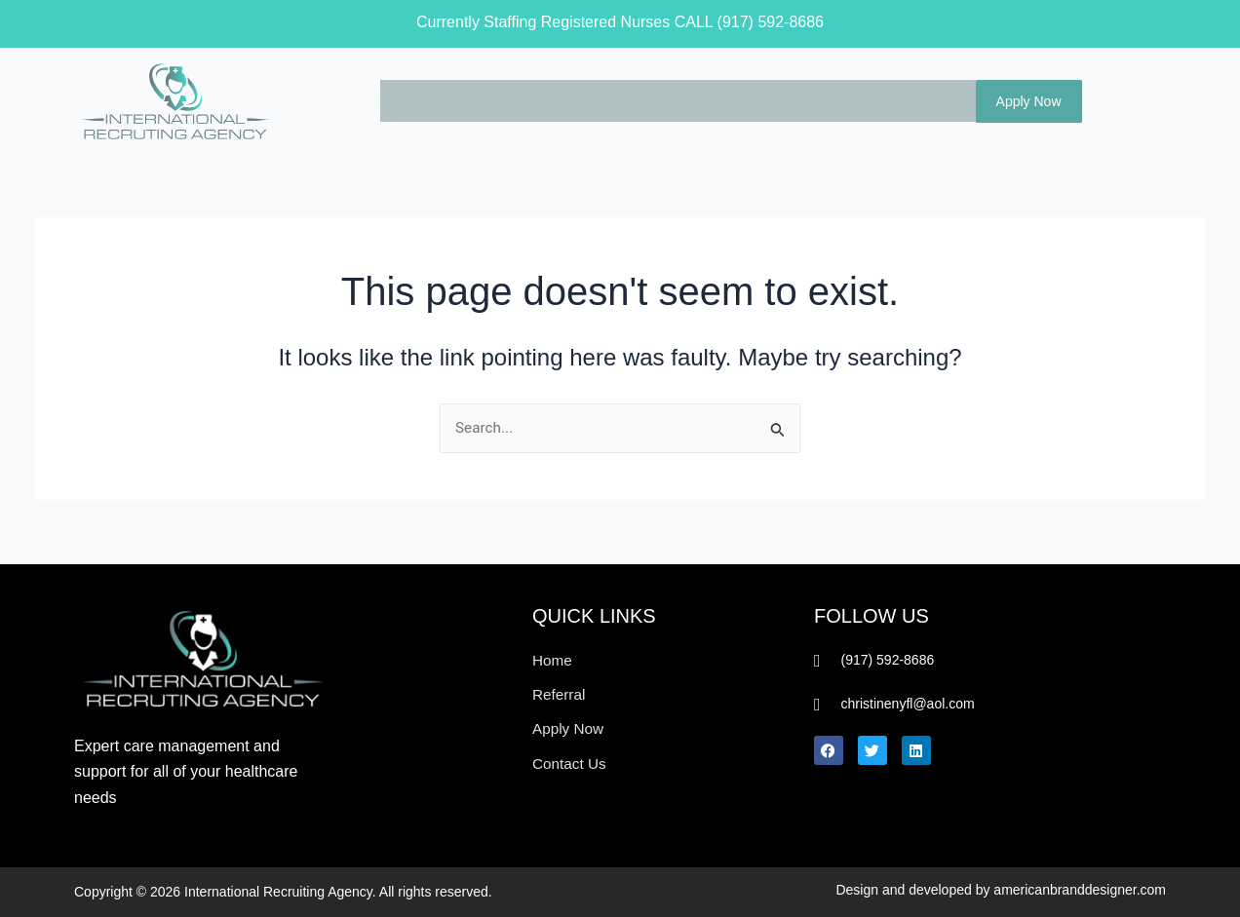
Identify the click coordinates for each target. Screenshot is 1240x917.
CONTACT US (911, 100)
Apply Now (1029, 101)
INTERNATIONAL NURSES (531, 100)
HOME (403, 100)
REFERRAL (807, 100)
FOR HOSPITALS (693, 100)
